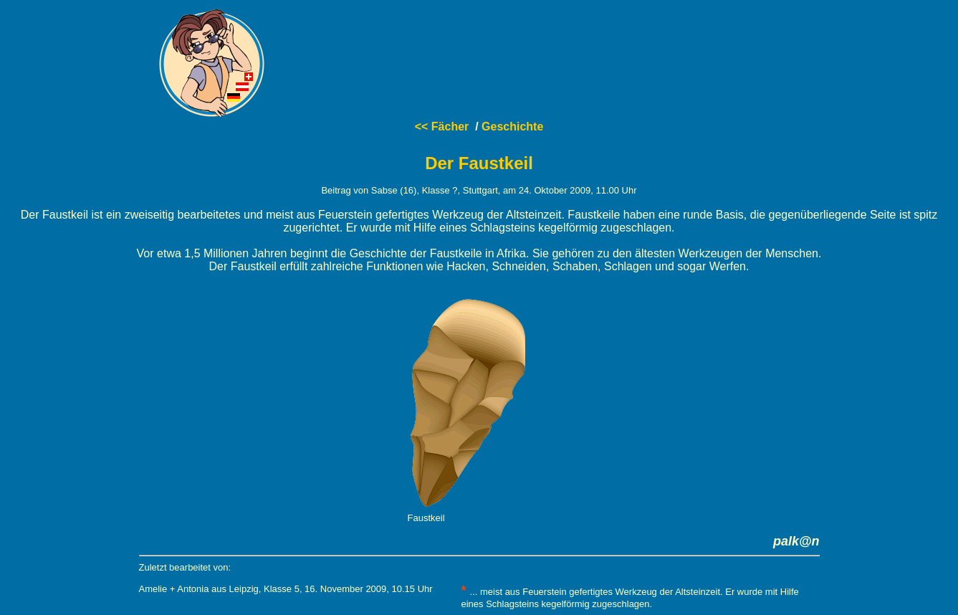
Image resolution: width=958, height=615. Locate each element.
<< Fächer (442, 126)
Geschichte (512, 126)
